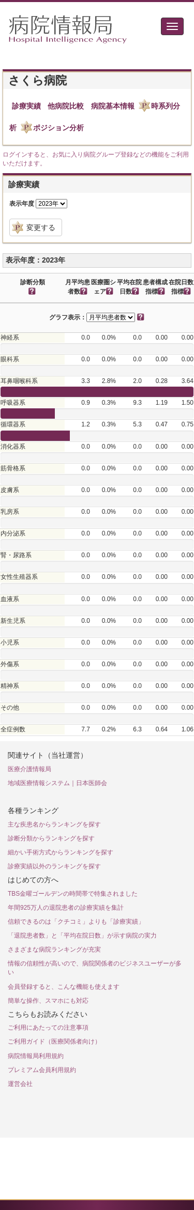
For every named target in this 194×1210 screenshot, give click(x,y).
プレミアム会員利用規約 (42, 1070)
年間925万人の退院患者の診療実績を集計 (66, 907)
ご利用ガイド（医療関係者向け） (54, 1041)
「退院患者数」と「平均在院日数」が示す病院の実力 (82, 935)
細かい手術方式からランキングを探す (60, 852)
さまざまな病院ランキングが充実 (54, 949)
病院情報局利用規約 (36, 1056)
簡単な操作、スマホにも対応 (48, 1000)
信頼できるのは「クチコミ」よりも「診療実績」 (76, 921)
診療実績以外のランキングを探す (54, 866)
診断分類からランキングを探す (51, 838)
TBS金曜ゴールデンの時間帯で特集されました (73, 893)
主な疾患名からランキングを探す (54, 824)
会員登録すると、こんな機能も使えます (64, 986)
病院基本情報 (113, 106)
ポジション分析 (58, 128)
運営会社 (20, 1084)
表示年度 (21, 203)
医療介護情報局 (29, 769)
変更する (40, 227)
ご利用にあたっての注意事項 (48, 1027)
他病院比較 (66, 106)
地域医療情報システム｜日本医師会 (57, 783)
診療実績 (26, 106)
